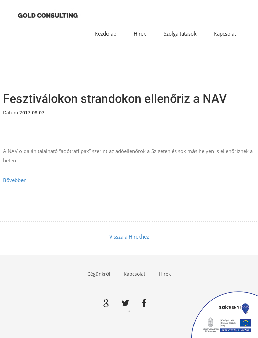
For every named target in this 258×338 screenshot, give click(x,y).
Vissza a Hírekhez (129, 236)
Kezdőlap (105, 33)
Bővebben (15, 180)
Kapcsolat (225, 33)
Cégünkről (98, 274)
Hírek (140, 33)
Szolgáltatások (180, 33)
